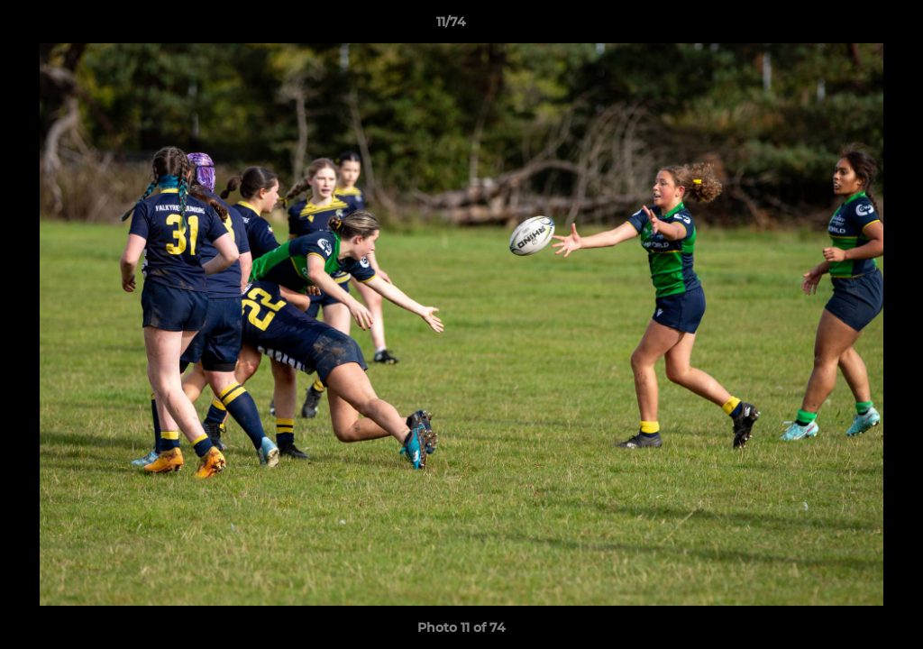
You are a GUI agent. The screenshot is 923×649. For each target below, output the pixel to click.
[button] (847, 26)
